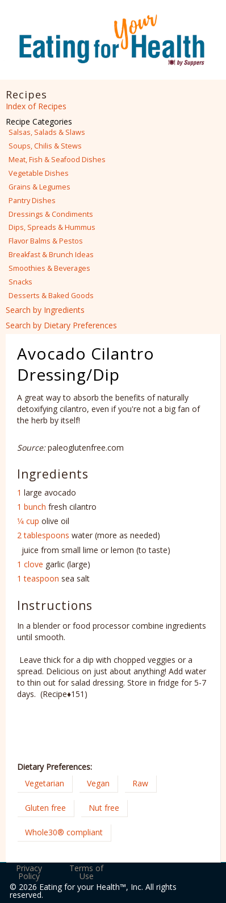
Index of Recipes (36, 106)
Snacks (20, 282)
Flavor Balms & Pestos (46, 241)
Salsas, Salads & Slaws (47, 132)
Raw (140, 783)
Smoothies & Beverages (49, 268)
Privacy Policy (29, 872)
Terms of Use (86, 872)
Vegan (98, 783)
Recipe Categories (39, 121)
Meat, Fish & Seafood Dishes (57, 159)
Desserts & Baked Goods (51, 295)
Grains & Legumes (39, 187)
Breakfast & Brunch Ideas (51, 254)
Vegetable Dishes (39, 173)
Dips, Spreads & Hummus (52, 227)
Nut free (104, 807)
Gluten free (45, 807)
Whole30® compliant (64, 832)
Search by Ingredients (45, 309)
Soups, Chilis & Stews (45, 146)
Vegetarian (44, 783)
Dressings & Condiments (51, 214)
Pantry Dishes (32, 200)
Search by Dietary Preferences (61, 325)
